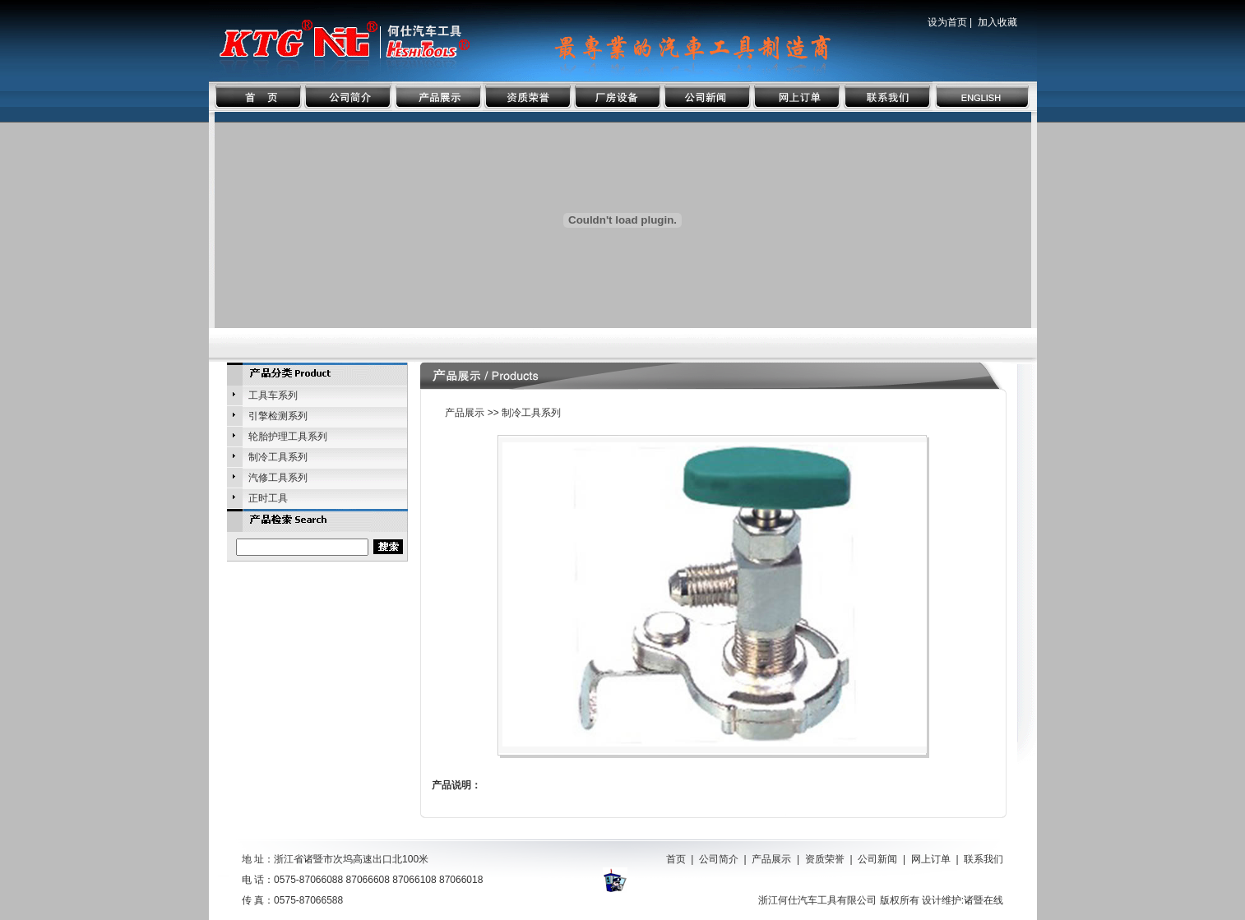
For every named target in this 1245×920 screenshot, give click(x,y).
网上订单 (931, 859)
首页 (676, 859)
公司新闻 (877, 859)
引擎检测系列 (278, 416)
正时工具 (268, 498)
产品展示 (771, 859)
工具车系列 (273, 395)
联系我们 (983, 859)
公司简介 (718, 859)
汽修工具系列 (278, 477)
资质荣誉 (825, 859)
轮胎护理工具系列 (287, 436)
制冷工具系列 (278, 457)
